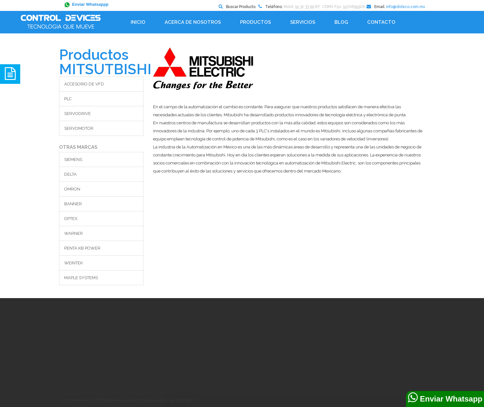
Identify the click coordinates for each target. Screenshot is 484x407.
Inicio (138, 22)
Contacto (381, 22)
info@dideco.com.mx (405, 6)
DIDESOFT (185, 400)
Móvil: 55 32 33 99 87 (302, 6)
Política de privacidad (120, 400)
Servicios (302, 22)
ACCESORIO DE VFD (84, 84)
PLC (68, 98)
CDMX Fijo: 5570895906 (343, 6)
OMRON (72, 189)
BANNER (73, 203)
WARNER (73, 233)
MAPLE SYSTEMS (81, 277)
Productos (255, 22)
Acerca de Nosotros (193, 22)
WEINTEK (73, 263)
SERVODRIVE (77, 113)
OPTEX (70, 218)
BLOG (341, 22)
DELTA (70, 174)
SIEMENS (73, 159)
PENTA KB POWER (82, 248)
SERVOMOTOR (78, 128)
